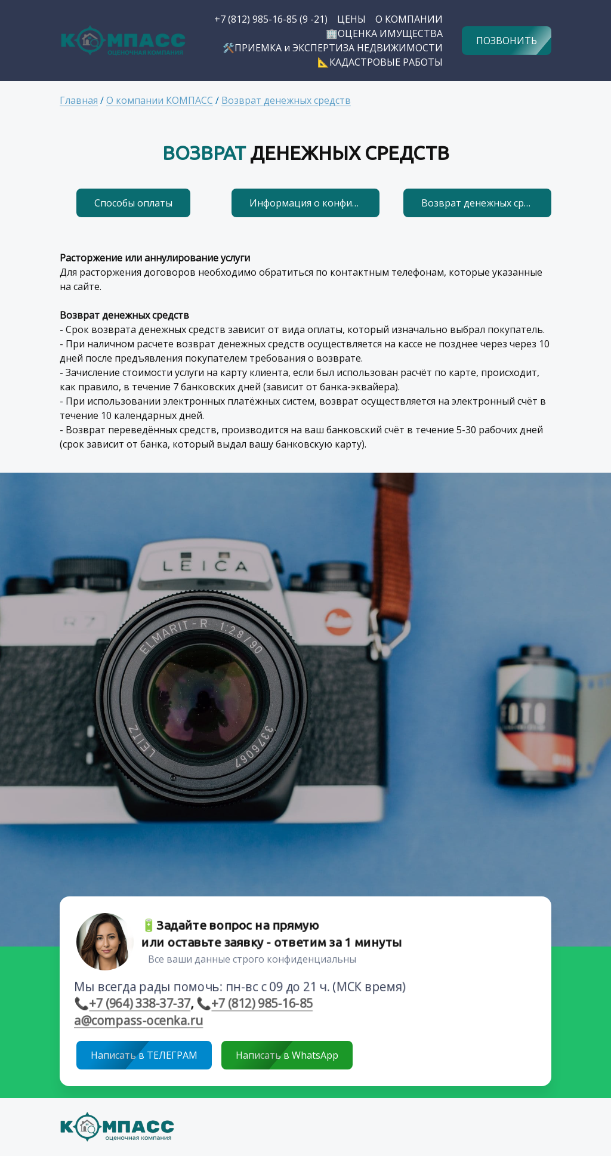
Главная (79, 100)
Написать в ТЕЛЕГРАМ (144, 1055)
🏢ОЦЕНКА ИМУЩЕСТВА (384, 33)
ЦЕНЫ (351, 19)
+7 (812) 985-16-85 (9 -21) (271, 19)
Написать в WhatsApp (287, 1055)
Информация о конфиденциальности (314, 202)
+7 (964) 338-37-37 (136, 1003)
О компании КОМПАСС (159, 100)
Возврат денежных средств (286, 100)
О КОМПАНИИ (409, 19)
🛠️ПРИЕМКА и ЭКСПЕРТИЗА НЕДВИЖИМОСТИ (333, 47)
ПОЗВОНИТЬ (506, 40)
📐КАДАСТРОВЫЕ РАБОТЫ (380, 62)
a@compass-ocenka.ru (134, 1021)
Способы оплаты (133, 202)
